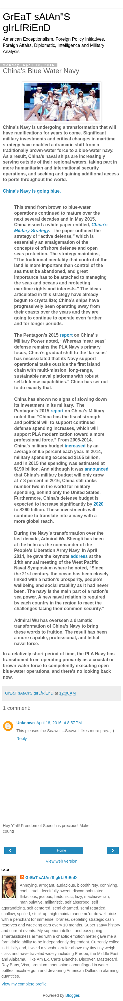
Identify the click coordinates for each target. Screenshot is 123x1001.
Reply (21, 738)
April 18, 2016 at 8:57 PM (59, 723)
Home (61, 850)
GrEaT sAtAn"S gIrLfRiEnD (36, 22)
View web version (61, 861)
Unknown (25, 723)
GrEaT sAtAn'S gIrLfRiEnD (51, 877)
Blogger (72, 995)
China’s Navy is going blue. (32, 191)
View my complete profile (24, 984)
